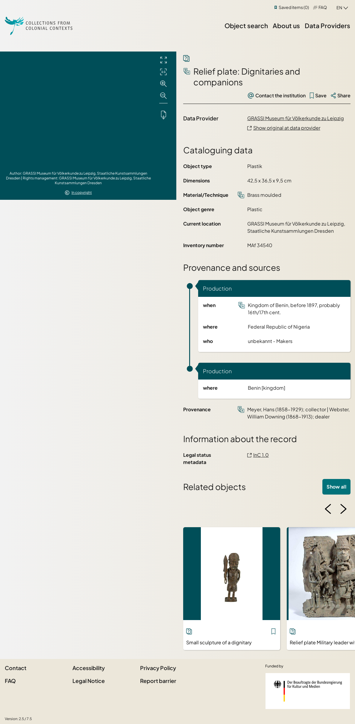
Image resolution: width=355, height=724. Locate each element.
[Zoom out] (163, 96)
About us (286, 26)
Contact (15, 667)
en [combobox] (339, 7)
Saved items (294, 7)
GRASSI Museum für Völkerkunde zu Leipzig (295, 118)
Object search (246, 26)
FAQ (322, 7)
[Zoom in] (163, 84)
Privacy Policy (158, 667)
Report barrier (158, 680)
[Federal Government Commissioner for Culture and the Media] (307, 691)
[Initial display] (163, 72)
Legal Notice (88, 680)
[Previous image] (328, 509)
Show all (336, 486)
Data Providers (327, 26)
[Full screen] (163, 60)
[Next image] (343, 509)
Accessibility (88, 667)
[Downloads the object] (163, 115)
